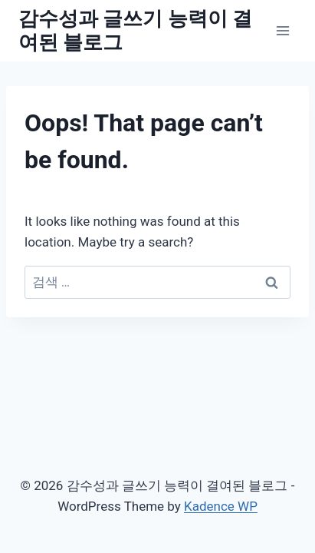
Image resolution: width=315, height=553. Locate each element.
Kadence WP (221, 506)
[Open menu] (282, 30)
